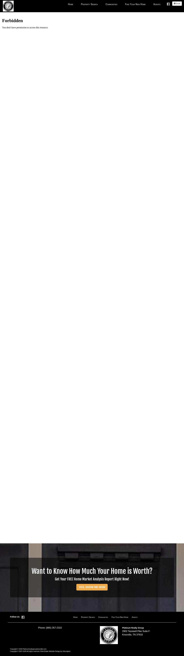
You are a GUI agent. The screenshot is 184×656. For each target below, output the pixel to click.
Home (75, 617)
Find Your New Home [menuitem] (135, 4)
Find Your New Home (120, 617)
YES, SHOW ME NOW (92, 587)
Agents (135, 617)
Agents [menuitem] (156, 4)
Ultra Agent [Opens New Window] (66, 651)
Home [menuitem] (70, 4)
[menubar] (114, 4)
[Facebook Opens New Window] (168, 4)
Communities (103, 617)
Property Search (88, 617)
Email (177, 4)
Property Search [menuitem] (89, 4)
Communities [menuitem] (111, 4)
